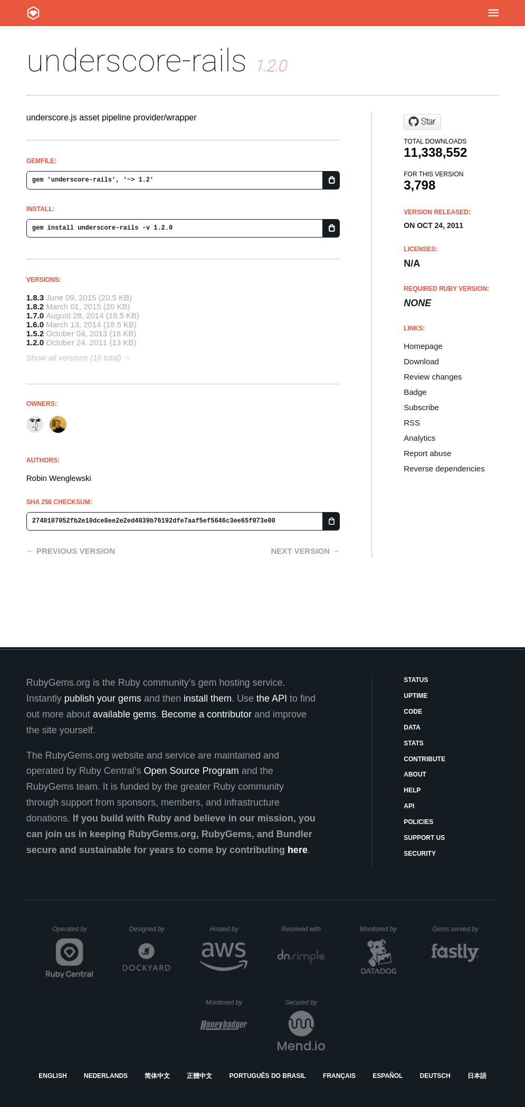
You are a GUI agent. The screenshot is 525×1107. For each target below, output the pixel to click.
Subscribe (421, 407)
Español (388, 1076)
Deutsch (435, 1076)
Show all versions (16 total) (73, 357)
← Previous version (70, 550)
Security (420, 853)
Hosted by (228, 929)
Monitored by (381, 929)
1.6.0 (35, 324)
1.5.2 (35, 333)
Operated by (72, 932)
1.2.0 (35, 342)
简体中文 (157, 1076)
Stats (414, 743)
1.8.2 (35, 306)
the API (271, 698)
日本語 (476, 1076)
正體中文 (199, 1076)
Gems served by (455, 929)
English (52, 1076)
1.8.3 (35, 297)
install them (208, 698)
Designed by (149, 929)
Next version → (305, 550)
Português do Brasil (268, 1076)
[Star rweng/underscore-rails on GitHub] (422, 122)
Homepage (423, 346)
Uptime (415, 695)
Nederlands (106, 1076)
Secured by (304, 1002)
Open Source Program (191, 770)
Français (339, 1076)
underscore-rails (136, 60)
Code (413, 711)
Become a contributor (206, 714)
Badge (415, 391)
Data (412, 727)
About (415, 774)
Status (416, 680)
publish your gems (102, 698)
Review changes (433, 376)
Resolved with (302, 929)
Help (412, 790)
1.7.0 (35, 315)
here (298, 850)
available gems (124, 714)
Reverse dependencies (444, 468)
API (409, 806)
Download (421, 361)
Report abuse (427, 453)
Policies (418, 822)
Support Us (424, 837)
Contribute (424, 759)
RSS (412, 422)
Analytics (419, 437)
